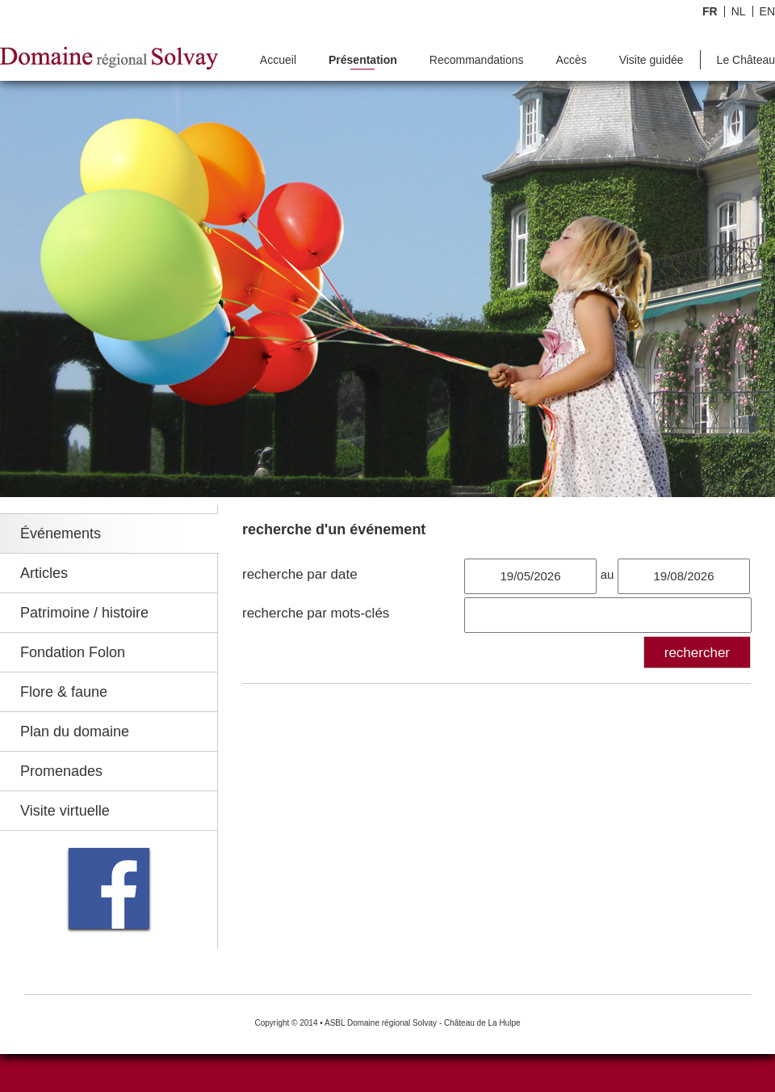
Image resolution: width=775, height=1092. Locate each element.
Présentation (363, 60)
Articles (44, 573)
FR (710, 11)
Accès (571, 60)
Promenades (61, 771)
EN (767, 11)
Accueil (278, 60)
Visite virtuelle (65, 811)
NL (738, 11)
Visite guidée (651, 60)
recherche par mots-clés (315, 613)
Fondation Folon (72, 652)
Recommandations (476, 60)
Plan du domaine (74, 731)
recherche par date (300, 574)
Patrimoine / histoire (84, 613)
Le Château (746, 60)
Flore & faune (63, 692)
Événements (60, 533)
